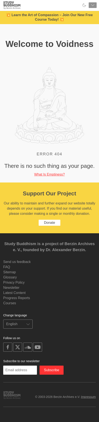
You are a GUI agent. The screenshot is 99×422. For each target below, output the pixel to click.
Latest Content (14, 293)
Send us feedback (17, 262)
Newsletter (11, 287)
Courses (9, 303)
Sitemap (9, 272)
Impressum (88, 397)
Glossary (10, 277)
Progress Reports (16, 298)
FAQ (6, 267)
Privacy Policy (14, 282)
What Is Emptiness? (49, 174)
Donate (49, 222)
